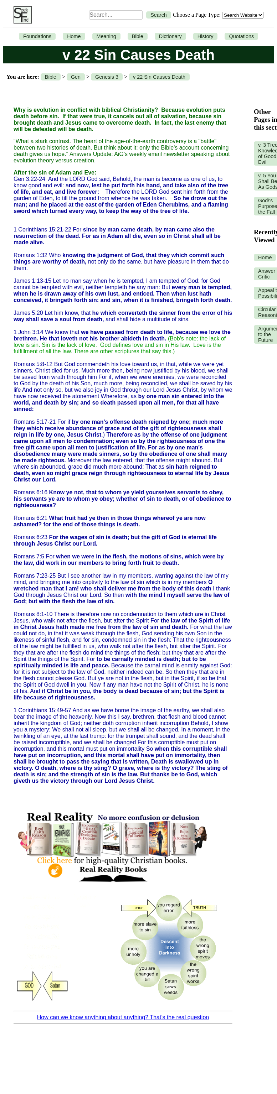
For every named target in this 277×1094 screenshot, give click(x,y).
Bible (137, 36)
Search (158, 15)
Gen (76, 77)
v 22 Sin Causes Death (159, 77)
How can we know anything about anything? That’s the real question (123, 1017)
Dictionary (170, 36)
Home (74, 36)
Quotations (241, 36)
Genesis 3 (106, 77)
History (206, 36)
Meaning (106, 36)
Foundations (37, 36)
